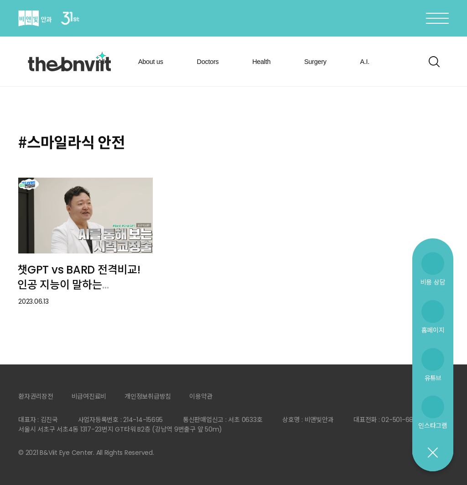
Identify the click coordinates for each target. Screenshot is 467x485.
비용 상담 (433, 282)
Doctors (208, 61)
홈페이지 (433, 330)
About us (150, 61)
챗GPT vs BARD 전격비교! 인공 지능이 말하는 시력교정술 (78, 284)
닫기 (432, 453)
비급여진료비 (89, 396)
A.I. (364, 61)
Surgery (315, 61)
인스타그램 (432, 425)
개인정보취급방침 (148, 396)
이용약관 (201, 396)
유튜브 (433, 378)
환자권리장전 (35, 396)
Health (261, 61)
